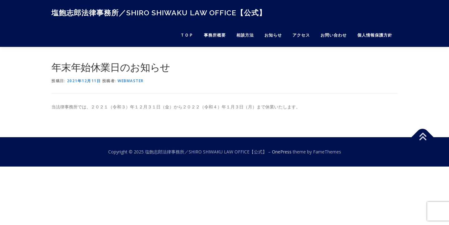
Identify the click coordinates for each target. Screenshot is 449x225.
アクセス (301, 35)
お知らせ (273, 35)
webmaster (131, 80)
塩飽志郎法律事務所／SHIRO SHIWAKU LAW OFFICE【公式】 (158, 12)
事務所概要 (215, 35)
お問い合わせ (334, 35)
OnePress (282, 152)
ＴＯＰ (186, 35)
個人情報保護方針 (374, 35)
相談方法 (245, 35)
